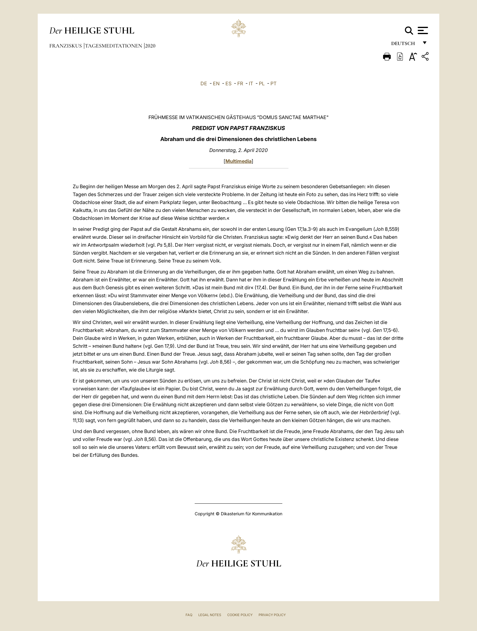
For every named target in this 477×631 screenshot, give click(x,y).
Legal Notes (209, 615)
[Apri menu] (422, 30)
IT (251, 83)
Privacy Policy (272, 615)
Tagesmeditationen (114, 45)
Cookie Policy (239, 615)
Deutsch (405, 45)
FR (240, 83)
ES (228, 83)
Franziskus (66, 45)
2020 (150, 45)
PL (262, 83)
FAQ (189, 615)
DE (203, 83)
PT (273, 83)
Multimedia (238, 161)
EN (216, 83)
